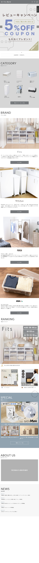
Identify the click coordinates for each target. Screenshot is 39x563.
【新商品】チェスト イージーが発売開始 (7, 507)
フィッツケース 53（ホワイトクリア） (12, 365)
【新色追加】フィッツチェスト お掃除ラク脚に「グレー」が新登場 (11, 499)
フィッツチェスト (6, 387)
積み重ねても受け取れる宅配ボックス (30, 387)
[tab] (17, 52)
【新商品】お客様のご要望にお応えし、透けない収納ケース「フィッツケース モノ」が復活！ (15, 495)
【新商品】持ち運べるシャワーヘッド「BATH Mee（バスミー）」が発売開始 (13, 503)
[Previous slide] (1, 27)
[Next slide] (38, 27)
